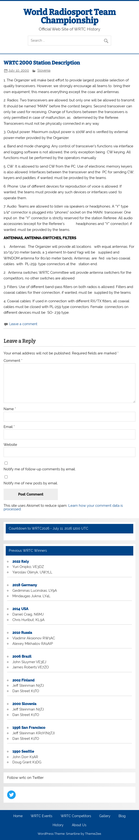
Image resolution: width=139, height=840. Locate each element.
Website (10, 445)
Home (18, 816)
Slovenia (43, 70)
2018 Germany (24, 585)
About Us (79, 825)
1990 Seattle (23, 751)
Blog (122, 816)
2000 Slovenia (24, 704)
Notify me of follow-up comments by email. (40, 469)
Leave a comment (23, 324)
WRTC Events (41, 816)
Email (9, 427)
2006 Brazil (21, 656)
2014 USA (20, 609)
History (58, 825)
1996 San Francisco (28, 728)
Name (10, 409)
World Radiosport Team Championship (69, 16)
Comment (13, 361)
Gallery (104, 816)
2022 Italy (20, 561)
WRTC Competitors (76, 816)
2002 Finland (23, 680)
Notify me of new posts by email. (31, 483)
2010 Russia (22, 633)
